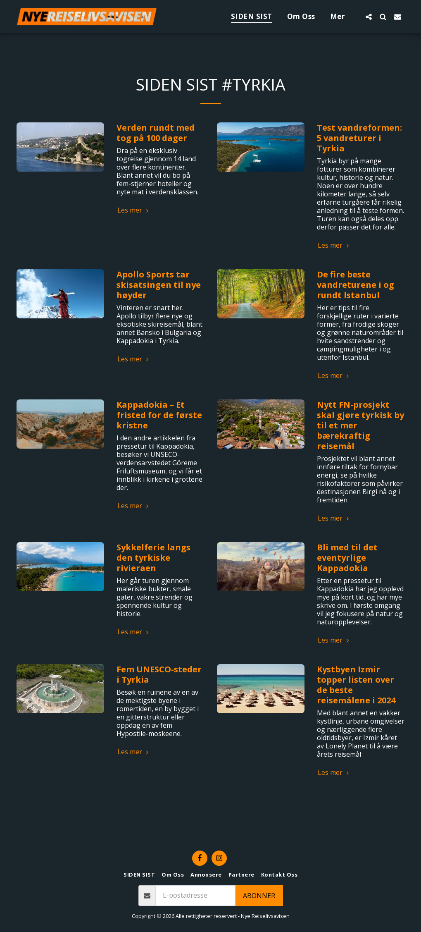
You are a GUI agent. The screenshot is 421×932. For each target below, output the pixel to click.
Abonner (259, 895)
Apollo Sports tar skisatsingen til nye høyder (159, 285)
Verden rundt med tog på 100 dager (156, 132)
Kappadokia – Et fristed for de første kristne (159, 415)
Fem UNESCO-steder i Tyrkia (159, 674)
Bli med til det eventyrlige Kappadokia (347, 558)
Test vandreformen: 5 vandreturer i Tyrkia (359, 138)
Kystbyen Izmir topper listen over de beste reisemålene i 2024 (356, 685)
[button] (369, 16)
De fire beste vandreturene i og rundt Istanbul (355, 285)
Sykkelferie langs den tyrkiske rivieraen (153, 558)
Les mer (133, 210)
